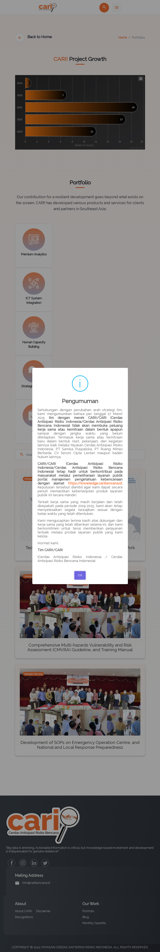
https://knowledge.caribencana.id (95, 483)
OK (80, 575)
